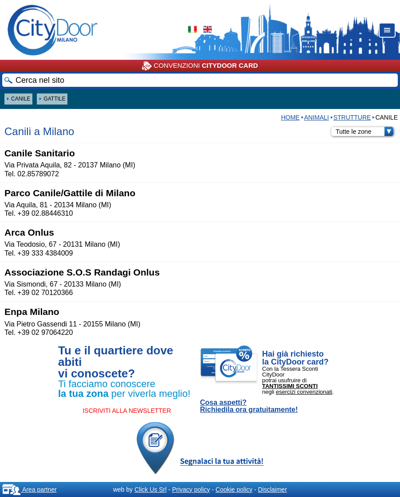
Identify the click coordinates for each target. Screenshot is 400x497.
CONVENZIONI (200, 66)
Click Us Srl (150, 489)
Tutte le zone (364, 131)
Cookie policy (234, 489)
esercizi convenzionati (304, 391)
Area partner (29, 489)
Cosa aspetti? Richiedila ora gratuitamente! (249, 406)
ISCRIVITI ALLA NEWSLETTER (126, 411)
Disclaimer (272, 489)
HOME (290, 117)
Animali (316, 117)
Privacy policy (191, 489)
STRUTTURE (352, 117)
